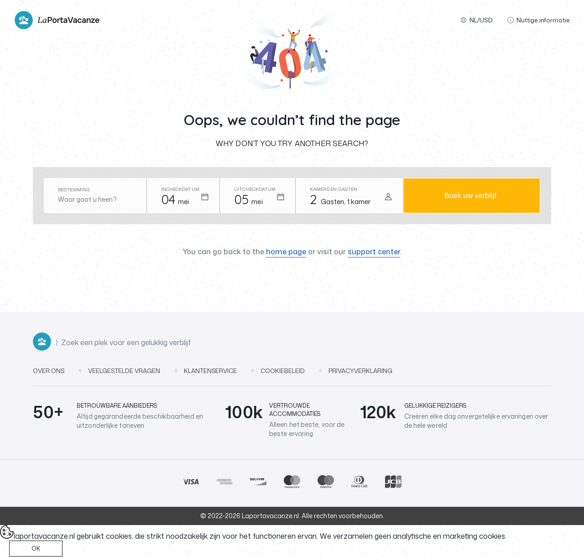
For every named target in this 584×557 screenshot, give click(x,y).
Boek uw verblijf (470, 196)
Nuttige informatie (538, 20)
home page (286, 252)
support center (374, 252)
